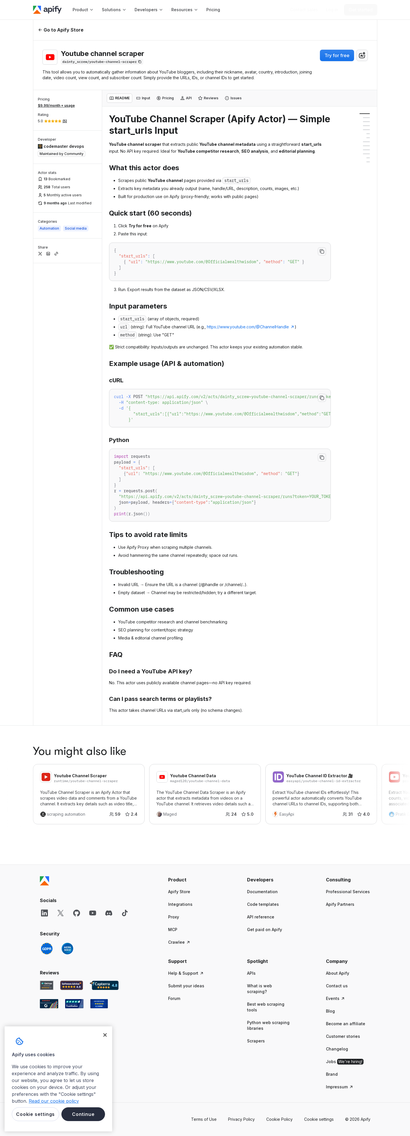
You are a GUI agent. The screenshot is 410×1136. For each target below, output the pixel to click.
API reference (260, 916)
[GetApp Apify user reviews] (47, 985)
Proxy (173, 916)
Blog (330, 1011)
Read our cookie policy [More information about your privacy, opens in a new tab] (54, 1101)
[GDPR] (47, 948)
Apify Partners (340, 904)
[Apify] (47, 10)
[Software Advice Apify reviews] (71, 985)
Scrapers (256, 1040)
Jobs (345, 1062)
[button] (190, 879)
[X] (60, 913)
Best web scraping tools (265, 1007)
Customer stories (343, 1036)
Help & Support (186, 973)
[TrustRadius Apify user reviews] (74, 1003)
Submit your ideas (186, 985)
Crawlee (179, 942)
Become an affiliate (345, 1023)
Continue (83, 1114)
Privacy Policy (241, 1119)
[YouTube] (92, 913)
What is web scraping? (259, 988)
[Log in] (332, 10)
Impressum (339, 1086)
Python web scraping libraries (268, 1025)
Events (335, 998)
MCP (172, 929)
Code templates (263, 904)
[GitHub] (76, 913)
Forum (174, 998)
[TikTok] (124, 913)
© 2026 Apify (357, 1119)
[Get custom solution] (304, 10)
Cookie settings (319, 1119)
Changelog (337, 1048)
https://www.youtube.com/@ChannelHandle (251, 326)
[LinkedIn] (44, 913)
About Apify (337, 973)
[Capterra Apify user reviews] (104, 985)
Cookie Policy (279, 1119)
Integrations (180, 904)
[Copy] (102, 62)
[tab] (119, 98)
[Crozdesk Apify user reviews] (99, 1003)
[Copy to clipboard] (322, 251)
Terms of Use (204, 1119)
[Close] (105, 1035)
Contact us (337, 985)
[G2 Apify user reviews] (49, 1003)
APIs (251, 973)
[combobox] (362, 55)
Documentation (262, 891)
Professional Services (348, 891)
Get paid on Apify (264, 929)
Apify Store (179, 891)
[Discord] (108, 913)
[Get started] (360, 9)
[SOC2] (67, 948)
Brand (332, 1074)
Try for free (336, 55)
